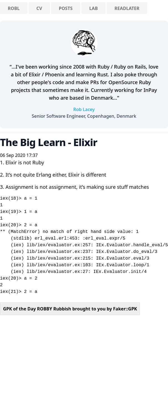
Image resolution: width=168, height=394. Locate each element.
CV (39, 8)
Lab (93, 8)
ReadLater (126, 8)
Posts (65, 8)
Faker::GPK (125, 309)
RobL (14, 8)
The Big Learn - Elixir (48, 142)
